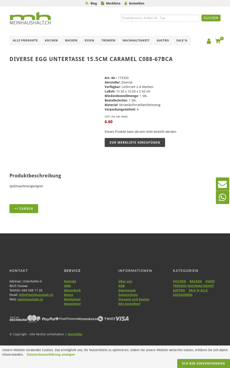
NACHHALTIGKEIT (201, 286)
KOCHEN (179, 281)
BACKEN (196, 281)
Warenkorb (72, 290)
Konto (68, 295)
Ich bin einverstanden (203, 363)
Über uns (125, 281)
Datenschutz (127, 295)
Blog (94, 3)
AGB (121, 286)
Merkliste (113, 3)
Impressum (127, 290)
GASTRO (179, 290)
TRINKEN (180, 286)
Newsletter (72, 304)
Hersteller (75, 334)
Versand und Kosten (133, 299)
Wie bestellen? (129, 304)
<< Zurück (23, 208)
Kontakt (70, 281)
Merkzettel (72, 299)
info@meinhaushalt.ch (36, 295)
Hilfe (67, 286)
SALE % (194, 290)
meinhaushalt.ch (30, 299)
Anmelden (136, 3)
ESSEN (210, 281)
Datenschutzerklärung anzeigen (51, 354)
